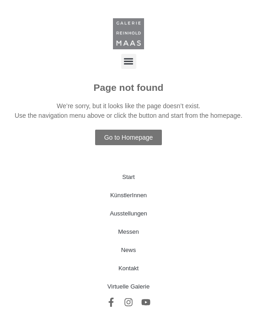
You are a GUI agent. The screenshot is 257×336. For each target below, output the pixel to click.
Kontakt (128, 268)
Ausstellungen (128, 213)
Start (128, 176)
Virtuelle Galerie (128, 286)
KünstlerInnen (128, 195)
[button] (128, 61)
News (128, 250)
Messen (128, 231)
